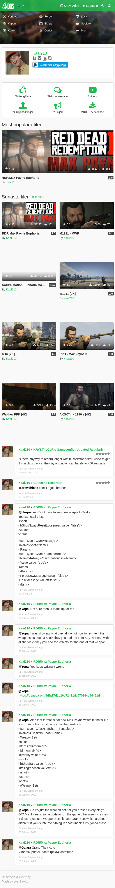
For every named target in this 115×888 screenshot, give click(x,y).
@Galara (24, 847)
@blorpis (25, 512)
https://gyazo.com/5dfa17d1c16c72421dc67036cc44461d (59, 695)
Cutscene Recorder (48, 483)
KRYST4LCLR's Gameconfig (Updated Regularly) (69, 449)
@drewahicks (28, 488)
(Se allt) (37, 197)
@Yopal (24, 609)
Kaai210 (39, 53)
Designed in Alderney (16, 877)
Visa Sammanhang (30, 468)
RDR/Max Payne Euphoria (52, 507)
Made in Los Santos (15, 881)
